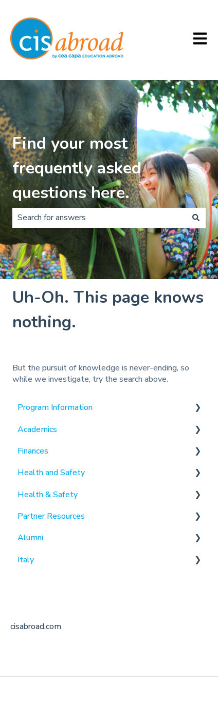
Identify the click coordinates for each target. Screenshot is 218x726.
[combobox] (99, 217)
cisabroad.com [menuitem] (35, 626)
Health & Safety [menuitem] (47, 494)
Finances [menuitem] (32, 451)
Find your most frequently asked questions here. (76, 168)
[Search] (196, 217)
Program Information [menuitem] (55, 407)
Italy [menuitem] (25, 559)
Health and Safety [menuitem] (51, 472)
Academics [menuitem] (37, 429)
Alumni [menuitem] (30, 537)
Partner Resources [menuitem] (51, 516)
